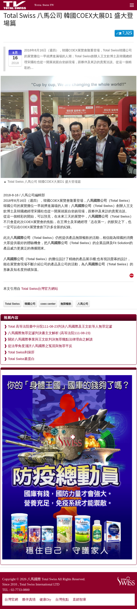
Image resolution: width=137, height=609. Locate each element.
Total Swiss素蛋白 (21, 359)
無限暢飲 (65, 303)
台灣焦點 (62, 599)
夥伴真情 (29, 599)
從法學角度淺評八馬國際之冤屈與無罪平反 (40, 346)
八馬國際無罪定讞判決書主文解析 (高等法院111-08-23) (49, 333)
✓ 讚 (124, 33)
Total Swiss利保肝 (21, 352)
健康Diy (45, 599)
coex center (48, 303)
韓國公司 (30, 303)
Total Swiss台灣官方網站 (39, 288)
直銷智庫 (79, 599)
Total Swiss (12, 303)
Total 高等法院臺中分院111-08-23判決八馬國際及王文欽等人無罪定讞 (60, 326)
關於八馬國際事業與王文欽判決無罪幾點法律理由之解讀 (50, 339)
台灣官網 (11, 599)
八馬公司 (82, 303)
